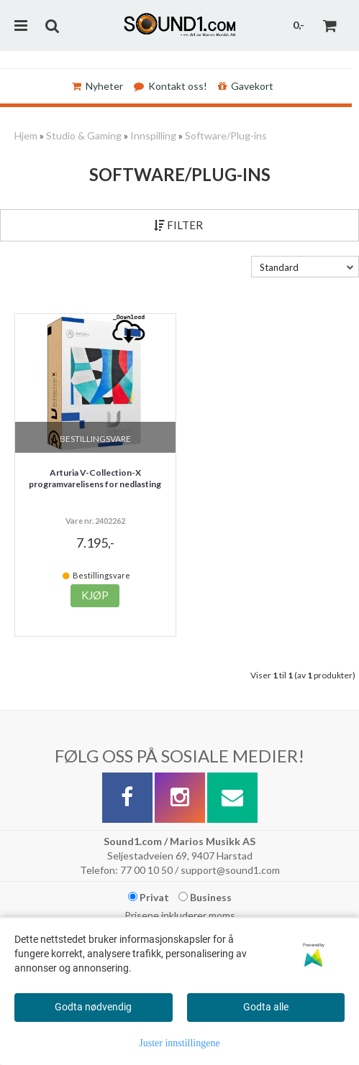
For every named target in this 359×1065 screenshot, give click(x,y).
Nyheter (97, 86)
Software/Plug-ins (226, 135)
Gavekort (245, 86)
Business (205, 897)
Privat (148, 897)
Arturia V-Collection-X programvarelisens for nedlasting (95, 478)
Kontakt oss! (170, 86)
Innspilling (153, 135)
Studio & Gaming (84, 135)
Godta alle (265, 1007)
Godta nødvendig (93, 1007)
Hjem (25, 135)
